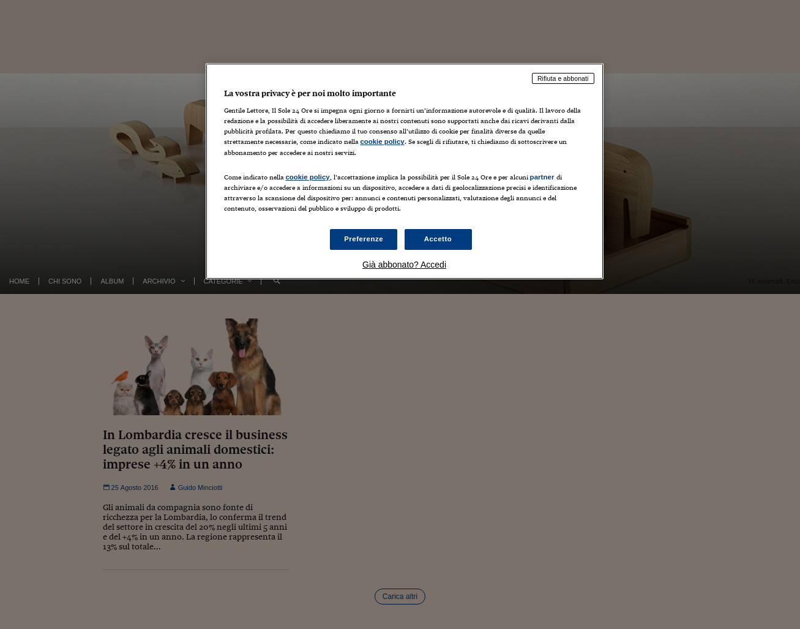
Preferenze (363, 239)
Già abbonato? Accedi (404, 264)
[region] (405, 171)
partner (542, 177)
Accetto (438, 239)
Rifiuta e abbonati (563, 78)
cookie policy (383, 141)
